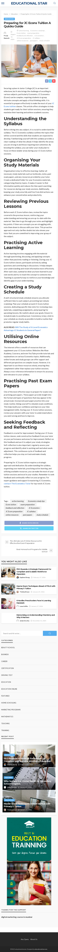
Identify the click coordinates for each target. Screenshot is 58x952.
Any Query (25, 939)
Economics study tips (37, 31)
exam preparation (33, 33)
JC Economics (39, 36)
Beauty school (8, 648)
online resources (22, 41)
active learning (24, 31)
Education (9, 19)
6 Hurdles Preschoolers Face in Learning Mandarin (33, 602)
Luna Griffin (24, 606)
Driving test (7, 675)
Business (5, 654)
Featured (5, 696)
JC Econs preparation (24, 38)
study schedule (44, 41)
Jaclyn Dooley (24, 621)
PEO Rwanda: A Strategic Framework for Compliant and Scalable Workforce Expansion (33, 571)
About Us (33, 939)
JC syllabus (36, 38)
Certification (7, 668)
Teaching (5, 723)
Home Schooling (8, 703)
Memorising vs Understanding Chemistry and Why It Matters (35, 616)
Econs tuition (21, 33)
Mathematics (7, 717)
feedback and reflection (25, 36)
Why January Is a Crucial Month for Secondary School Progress (27, 782)
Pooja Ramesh (6, 37)
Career (4, 661)
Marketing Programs (11, 710)
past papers (34, 41)
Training (5, 730)
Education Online (9, 689)
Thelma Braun (24, 592)
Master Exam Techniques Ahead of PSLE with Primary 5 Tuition (35, 587)
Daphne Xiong (25, 577)
